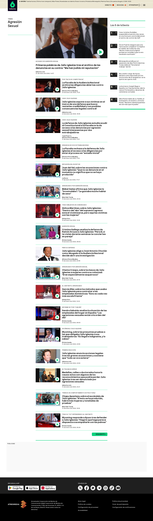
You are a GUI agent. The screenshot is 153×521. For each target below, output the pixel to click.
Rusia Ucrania (80, 1)
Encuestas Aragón (116, 1)
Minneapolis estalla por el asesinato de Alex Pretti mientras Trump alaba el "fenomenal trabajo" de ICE (132, 64)
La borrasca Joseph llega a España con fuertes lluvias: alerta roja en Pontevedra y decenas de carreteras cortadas (132, 89)
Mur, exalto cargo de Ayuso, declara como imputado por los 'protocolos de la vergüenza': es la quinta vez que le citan (132, 76)
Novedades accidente (67, 1)
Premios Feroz (105, 1)
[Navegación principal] (144, 5)
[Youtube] (118, 490)
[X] (80, 490)
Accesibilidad (82, 510)
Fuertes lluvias (31, 1)
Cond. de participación (120, 504)
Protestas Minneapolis (93, 1)
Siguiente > (101, 434)
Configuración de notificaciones (123, 507)
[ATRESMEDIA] (18, 505)
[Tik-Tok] (111, 490)
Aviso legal (82, 501)
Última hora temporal (44, 1)
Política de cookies (84, 504)
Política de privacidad (120, 501)
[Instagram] (105, 490)
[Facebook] (86, 490)
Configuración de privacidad (88, 507)
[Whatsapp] (92, 490)
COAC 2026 (127, 1)
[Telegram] (99, 490)
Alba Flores (55, 1)
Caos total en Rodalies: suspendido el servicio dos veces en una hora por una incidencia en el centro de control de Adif (132, 35)
